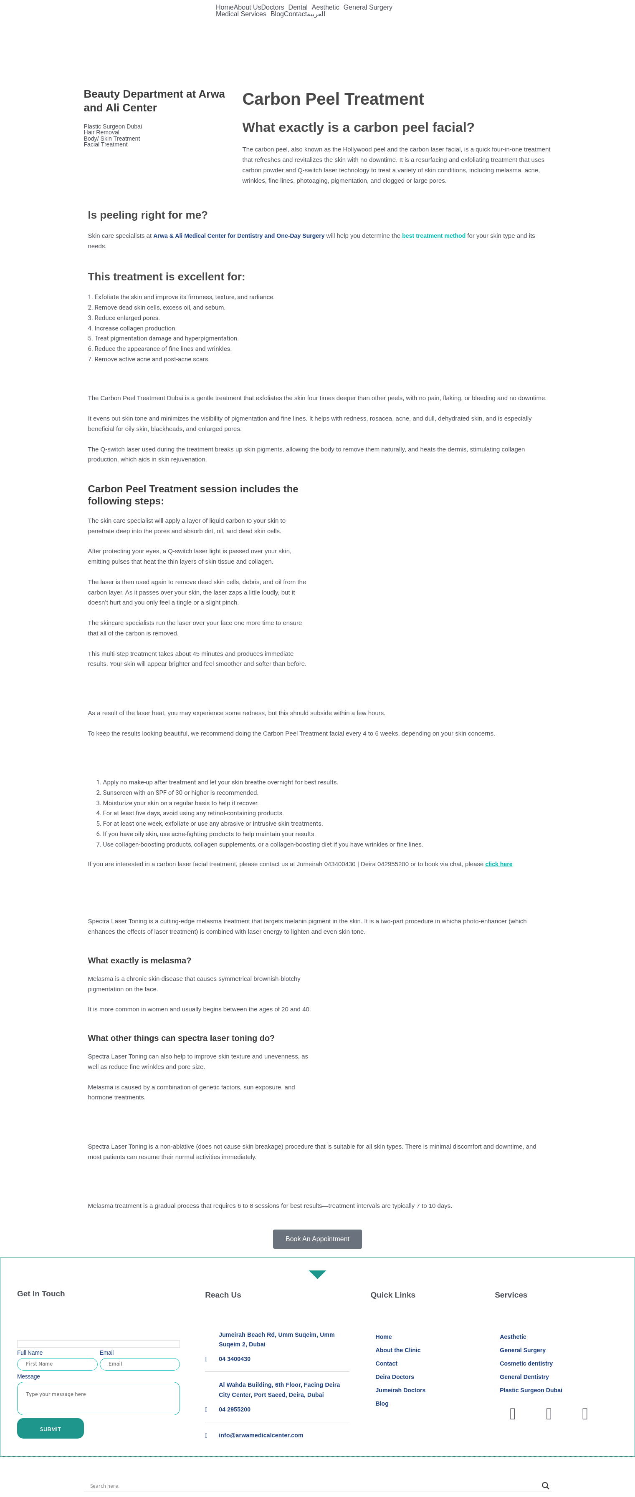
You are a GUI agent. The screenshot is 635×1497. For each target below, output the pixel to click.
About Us (247, 7)
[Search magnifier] (546, 1487)
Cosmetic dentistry (528, 1364)
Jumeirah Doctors (402, 1392)
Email (107, 1352)
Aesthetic (325, 7)
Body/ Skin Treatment (118, 139)
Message (28, 1376)
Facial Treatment (112, 145)
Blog (277, 14)
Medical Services (241, 14)
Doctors (272, 7)
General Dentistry (526, 1378)
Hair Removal (103, 133)
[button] (274, 7)
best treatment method (447, 235)
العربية (316, 14)
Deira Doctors (395, 1378)
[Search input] (314, 1487)
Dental (298, 7)
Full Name (30, 1352)
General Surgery (368, 7)
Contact (295, 14)
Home (225, 7)
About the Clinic (399, 1350)
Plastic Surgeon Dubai (115, 126)
